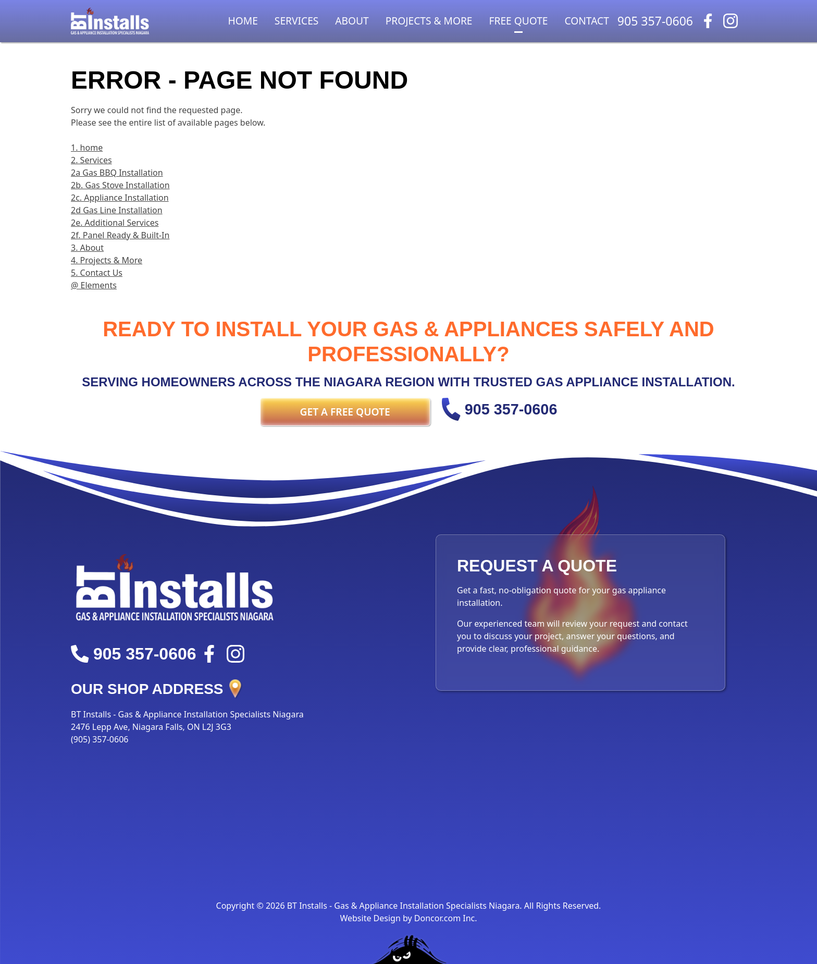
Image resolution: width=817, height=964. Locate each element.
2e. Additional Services (114, 222)
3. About (87, 247)
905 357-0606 (655, 21)
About (351, 21)
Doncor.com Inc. (445, 918)
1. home (87, 147)
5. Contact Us (96, 272)
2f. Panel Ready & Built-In (120, 235)
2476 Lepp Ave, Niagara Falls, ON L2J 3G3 (151, 727)
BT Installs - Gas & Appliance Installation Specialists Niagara (187, 714)
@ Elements (94, 285)
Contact (587, 21)
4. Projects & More (106, 260)
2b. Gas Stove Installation (120, 185)
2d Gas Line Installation (117, 210)
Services (296, 21)
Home (243, 21)
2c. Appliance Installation (120, 197)
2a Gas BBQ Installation (117, 172)
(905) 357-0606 (99, 739)
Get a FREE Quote (345, 412)
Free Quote (518, 21)
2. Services (91, 160)
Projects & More (429, 21)
